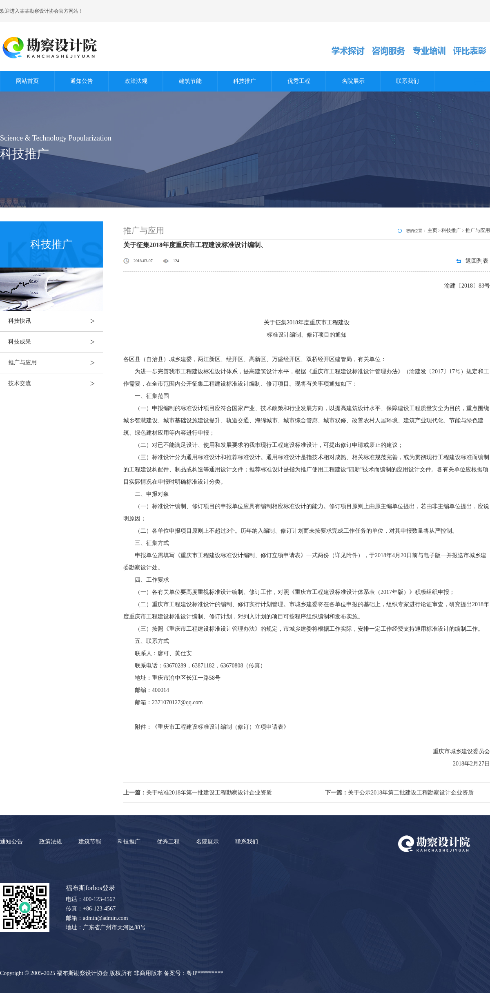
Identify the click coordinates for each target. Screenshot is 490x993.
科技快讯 (55, 321)
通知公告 (81, 81)
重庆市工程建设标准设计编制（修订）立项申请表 (220, 727)
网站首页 (27, 81)
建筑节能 (190, 81)
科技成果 (55, 342)
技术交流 (55, 383)
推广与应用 (55, 363)
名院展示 (353, 81)
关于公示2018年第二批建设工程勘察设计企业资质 (399, 793)
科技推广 (244, 81)
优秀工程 (298, 81)
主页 (432, 230)
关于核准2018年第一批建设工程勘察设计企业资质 (197, 793)
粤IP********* (205, 973)
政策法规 (136, 81)
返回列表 (477, 261)
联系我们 (407, 81)
